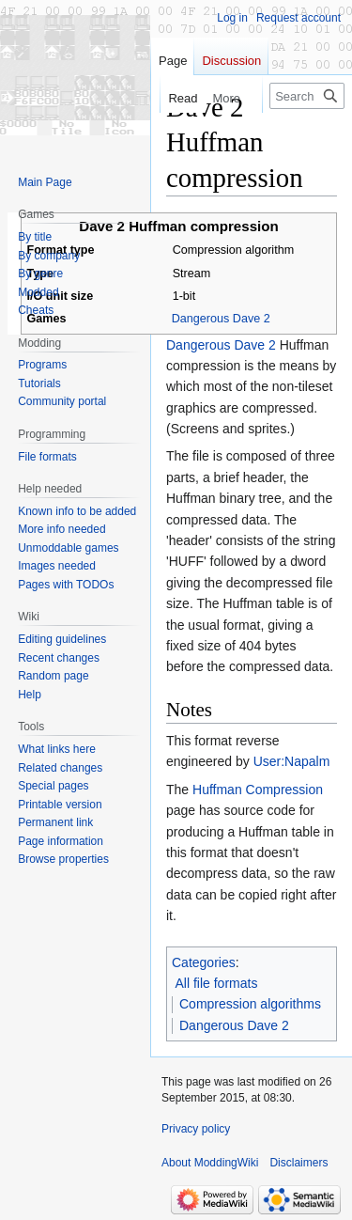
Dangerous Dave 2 (221, 318)
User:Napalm (291, 761)
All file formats (217, 983)
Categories (204, 962)
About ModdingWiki (209, 1162)
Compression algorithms (250, 1003)
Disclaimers (298, 1162)
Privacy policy (195, 1128)
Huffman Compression (257, 789)
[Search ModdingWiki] (306, 96)
